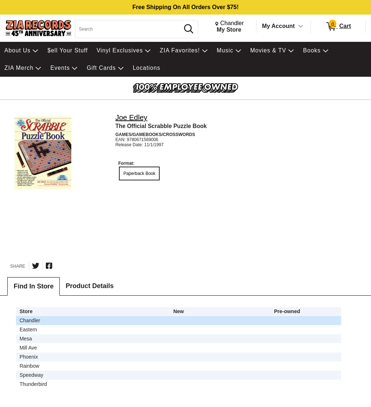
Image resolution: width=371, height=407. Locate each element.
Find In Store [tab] (33, 286)
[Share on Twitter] (35, 266)
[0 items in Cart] (338, 26)
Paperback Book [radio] (139, 173)
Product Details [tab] (89, 286)
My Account (278, 26)
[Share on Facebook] (49, 266)
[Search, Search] (128, 29)
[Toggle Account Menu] (300, 26)
